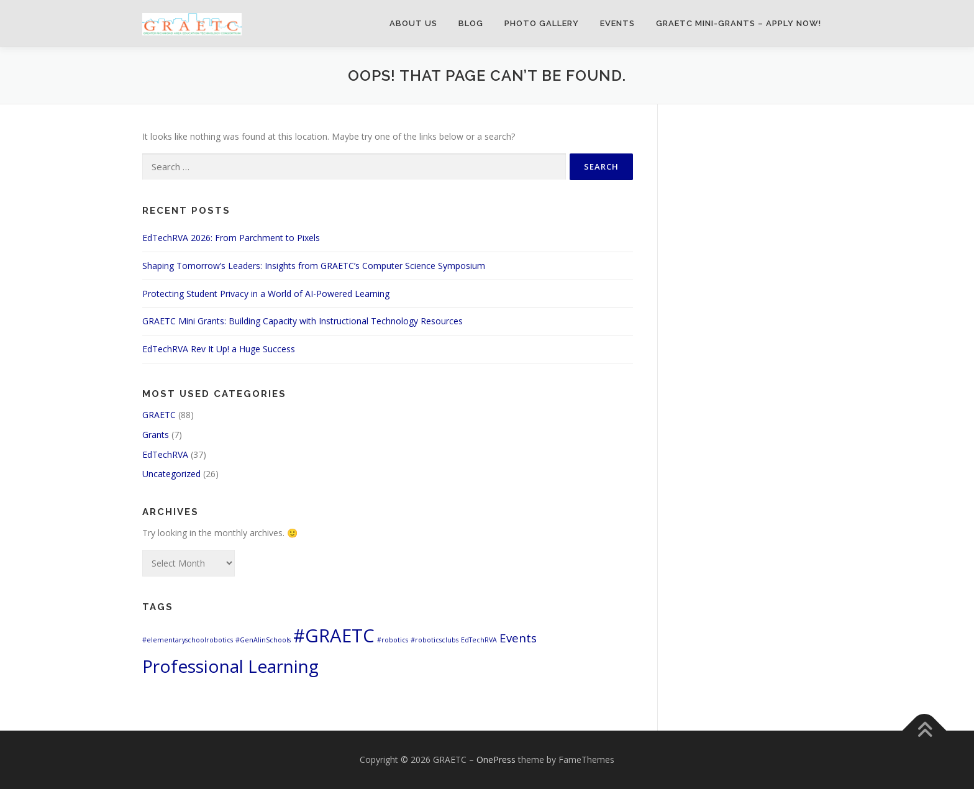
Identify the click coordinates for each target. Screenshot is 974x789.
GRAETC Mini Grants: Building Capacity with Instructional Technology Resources (302, 321)
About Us (413, 23)
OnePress (496, 759)
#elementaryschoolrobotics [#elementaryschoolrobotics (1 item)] (187, 640)
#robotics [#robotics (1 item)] (392, 640)
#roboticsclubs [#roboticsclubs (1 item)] (434, 640)
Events (617, 23)
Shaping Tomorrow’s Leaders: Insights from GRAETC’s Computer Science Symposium (313, 265)
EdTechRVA (165, 454)
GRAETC (159, 415)
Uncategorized (171, 474)
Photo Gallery (541, 23)
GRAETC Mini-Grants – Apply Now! (738, 23)
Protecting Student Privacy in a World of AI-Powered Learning (265, 293)
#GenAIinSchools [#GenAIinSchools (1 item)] (263, 640)
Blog (470, 23)
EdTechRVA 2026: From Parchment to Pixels (231, 238)
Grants (155, 434)
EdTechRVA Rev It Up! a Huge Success (218, 349)
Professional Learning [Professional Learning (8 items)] (230, 666)
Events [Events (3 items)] (518, 637)
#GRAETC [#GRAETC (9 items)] (334, 635)
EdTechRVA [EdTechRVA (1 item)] (479, 640)
